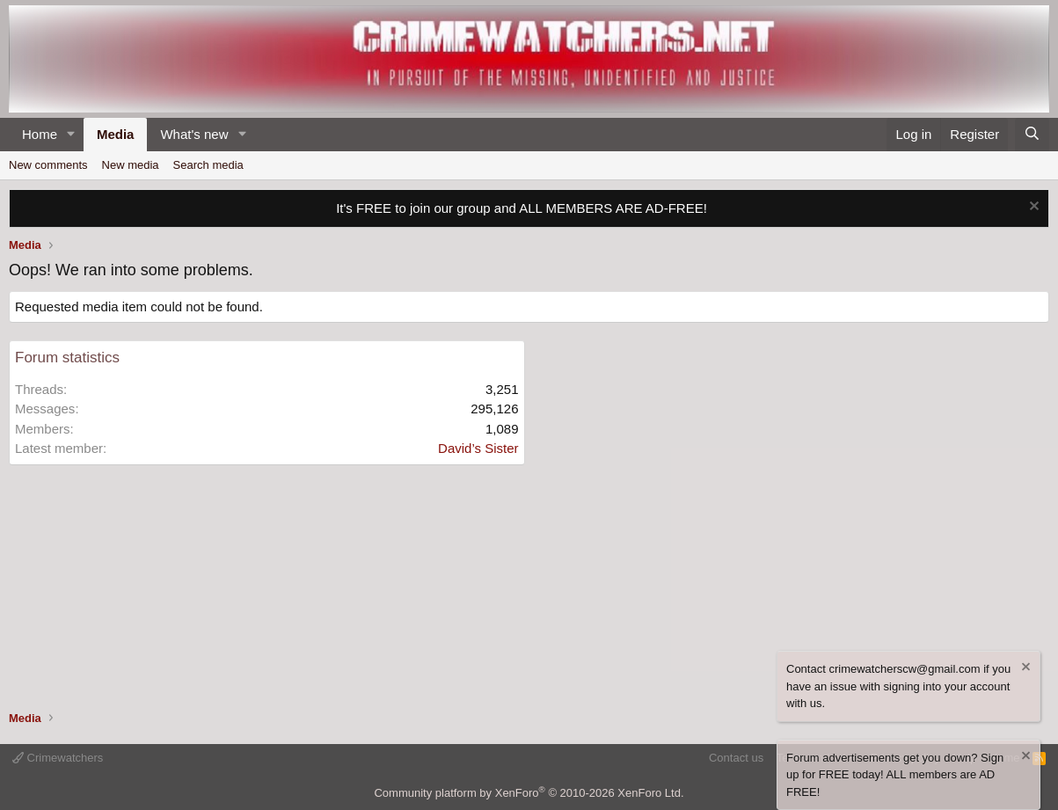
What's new (194, 134)
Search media (208, 164)
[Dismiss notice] (1032, 208)
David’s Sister (478, 448)
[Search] (1032, 135)
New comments (48, 164)
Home (39, 134)
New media (130, 164)
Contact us (736, 757)
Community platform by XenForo (528, 792)
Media (116, 134)
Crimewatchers (57, 757)
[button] (71, 135)
